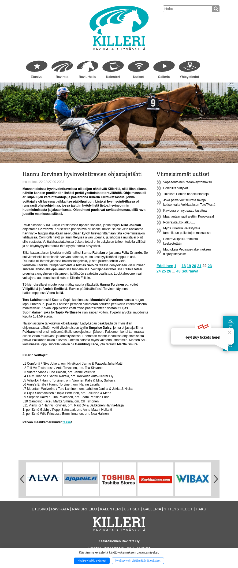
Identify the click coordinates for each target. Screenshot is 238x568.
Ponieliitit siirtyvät (175, 188)
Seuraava (189, 271)
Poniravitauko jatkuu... (179, 222)
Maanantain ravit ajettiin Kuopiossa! (188, 216)
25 (164, 271)
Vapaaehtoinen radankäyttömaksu (187, 182)
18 (183, 266)
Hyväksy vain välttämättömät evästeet (137, 560)
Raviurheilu (87, 77)
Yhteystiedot (189, 77)
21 (199, 266)
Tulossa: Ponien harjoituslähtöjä (186, 194)
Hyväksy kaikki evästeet (92, 560)
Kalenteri (113, 77)
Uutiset (138, 77)
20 (194, 266)
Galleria (164, 77)
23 (210, 266)
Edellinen (165, 266)
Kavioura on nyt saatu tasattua (185, 210)
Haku (201, 509)
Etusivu (36, 77)
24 (159, 271)
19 (189, 266)
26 (169, 271)
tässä (66, 422)
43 (178, 271)
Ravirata (62, 77)
